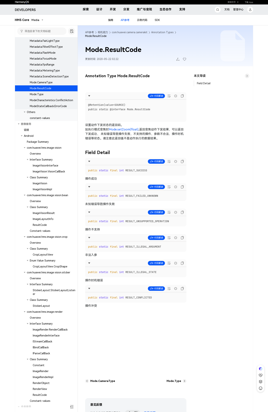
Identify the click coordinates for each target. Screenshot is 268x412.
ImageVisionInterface (45, 165)
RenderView (40, 389)
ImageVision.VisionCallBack (49, 171)
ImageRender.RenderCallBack (50, 329)
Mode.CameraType (41, 82)
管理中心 (238, 9)
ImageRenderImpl (43, 377)
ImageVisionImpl (42, 189)
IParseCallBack (41, 353)
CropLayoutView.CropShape (50, 266)
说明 (26, 129)
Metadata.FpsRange (42, 64)
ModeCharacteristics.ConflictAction (51, 100)
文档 (227, 9)
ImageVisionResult (44, 213)
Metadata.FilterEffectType (46, 46)
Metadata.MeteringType (45, 70)
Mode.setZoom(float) (123, 129)
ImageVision (40, 183)
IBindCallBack (41, 347)
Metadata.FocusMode (43, 58)
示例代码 (142, 20)
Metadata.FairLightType (45, 40)
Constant (38, 365)
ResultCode (40, 224)
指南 (110, 20)
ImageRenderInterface (46, 335)
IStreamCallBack (42, 341)
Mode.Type (36, 94)
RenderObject (41, 383)
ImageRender (40, 371)
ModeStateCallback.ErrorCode (48, 106)
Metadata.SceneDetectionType (49, 76)
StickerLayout (41, 305)
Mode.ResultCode (40, 88)
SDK (157, 20)
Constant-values (40, 230)
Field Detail (203, 83)
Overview (35, 153)
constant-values (40, 118)
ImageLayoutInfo (43, 219)
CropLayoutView (43, 254)
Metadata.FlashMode (43, 52)
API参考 (125, 20)
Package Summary (38, 141)
